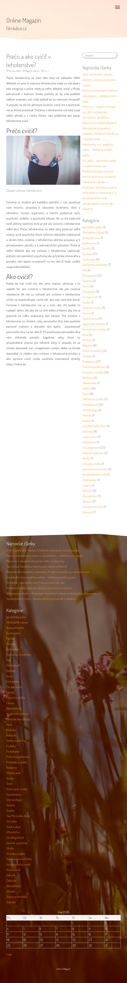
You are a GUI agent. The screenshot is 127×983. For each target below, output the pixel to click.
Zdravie (87, 501)
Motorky (87, 340)
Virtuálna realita (92, 464)
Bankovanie (89, 243)
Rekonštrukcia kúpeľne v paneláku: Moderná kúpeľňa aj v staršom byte (100, 133)
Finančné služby (92, 308)
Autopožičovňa (91, 238)
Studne (87, 421)
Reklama (88, 378)
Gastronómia (90, 318)
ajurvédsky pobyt (93, 227)
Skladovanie (90, 383)
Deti (85, 270)
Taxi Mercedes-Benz (95, 426)
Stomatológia (90, 410)
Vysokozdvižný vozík (94, 474)
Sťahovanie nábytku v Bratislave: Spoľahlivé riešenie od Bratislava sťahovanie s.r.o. (100, 187)
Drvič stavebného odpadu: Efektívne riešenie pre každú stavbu (99, 79)
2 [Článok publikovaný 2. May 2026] (89, 923)
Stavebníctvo (90, 404)
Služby (86, 388)
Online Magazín (23, 20)
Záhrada (87, 490)
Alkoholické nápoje (93, 232)
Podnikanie (89, 361)
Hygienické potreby (94, 324)
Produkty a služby (93, 372)
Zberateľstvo (90, 496)
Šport (46, 71)
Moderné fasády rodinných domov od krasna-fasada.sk (39, 588)
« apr (9, 954)
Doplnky (87, 281)
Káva (85, 335)
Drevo (86, 286)
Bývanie (87, 254)
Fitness (87, 313)
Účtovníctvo (89, 442)
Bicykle (87, 248)
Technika (88, 431)
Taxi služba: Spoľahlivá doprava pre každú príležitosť (36, 566)
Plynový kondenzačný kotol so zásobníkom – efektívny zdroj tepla (100, 95)
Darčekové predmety (95, 265)
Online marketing (93, 351)
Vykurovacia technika (95, 469)
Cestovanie (89, 259)
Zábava (87, 485)
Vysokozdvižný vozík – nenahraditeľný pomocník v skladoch (98, 203)
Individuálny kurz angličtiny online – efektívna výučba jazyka (98, 149)
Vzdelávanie (90, 480)
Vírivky (86, 458)
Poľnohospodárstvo (94, 367)
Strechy (87, 415)
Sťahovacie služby (93, 399)
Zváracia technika (93, 507)
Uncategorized (91, 447)
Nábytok (87, 345)
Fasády (87, 302)
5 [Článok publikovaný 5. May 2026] (24, 929)
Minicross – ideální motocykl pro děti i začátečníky (35, 561)
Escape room (90, 297)
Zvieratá (87, 512)
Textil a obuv (90, 437)
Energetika (89, 291)
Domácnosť (89, 275)
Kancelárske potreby (95, 329)
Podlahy (87, 356)
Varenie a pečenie (93, 453)
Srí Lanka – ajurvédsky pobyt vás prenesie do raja (35, 582)
